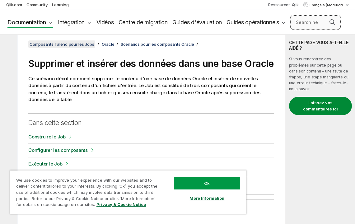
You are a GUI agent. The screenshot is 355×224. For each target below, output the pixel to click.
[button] (332, 22)
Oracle (108, 44)
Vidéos (105, 22)
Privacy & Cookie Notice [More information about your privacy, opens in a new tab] (94, 205)
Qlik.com (14, 4)
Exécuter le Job (45, 164)
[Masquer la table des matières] (7, 44)
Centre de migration (143, 22)
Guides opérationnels (253, 22)
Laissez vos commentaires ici (320, 105)
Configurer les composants (58, 150)
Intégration (71, 22)
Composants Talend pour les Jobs (62, 44)
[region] (113, 190)
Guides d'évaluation (197, 22)
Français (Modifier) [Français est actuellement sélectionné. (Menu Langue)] (327, 5)
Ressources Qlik (283, 4)
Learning (60, 4)
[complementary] (320, 129)
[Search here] (315, 22)
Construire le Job (47, 137)
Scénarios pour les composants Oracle (157, 44)
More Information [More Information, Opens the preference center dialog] (181, 193)
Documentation (26, 22)
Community (37, 4)
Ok (181, 178)
